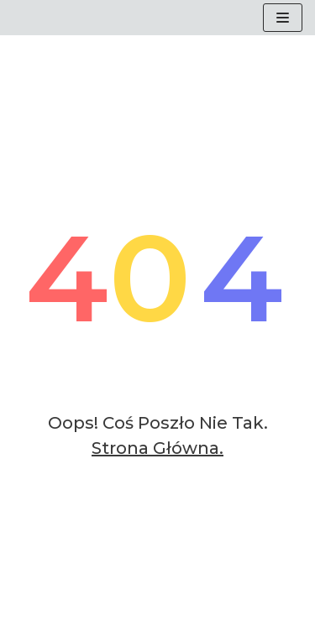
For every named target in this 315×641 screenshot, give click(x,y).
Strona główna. (157, 448)
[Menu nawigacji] (282, 17)
